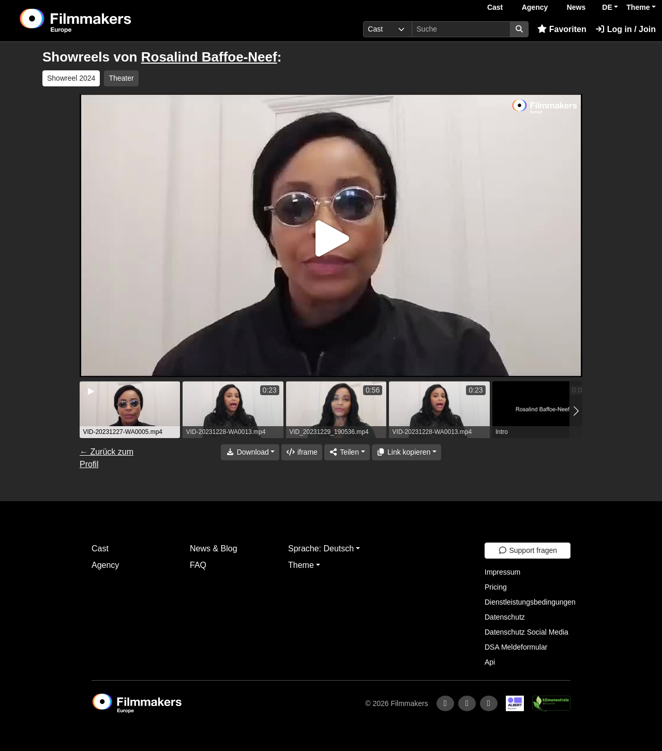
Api (490, 662)
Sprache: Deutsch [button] (321, 548)
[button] (575, 411)
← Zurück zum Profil (106, 458)
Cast (495, 7)
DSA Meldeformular (516, 647)
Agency (535, 7)
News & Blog (213, 548)
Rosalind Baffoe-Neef (209, 57)
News (576, 7)
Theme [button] (638, 7)
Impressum (502, 572)
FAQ (198, 565)
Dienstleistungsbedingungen (530, 602)
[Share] (347, 452)
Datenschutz (505, 617)
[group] (130, 409)
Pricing (496, 587)
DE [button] (607, 7)
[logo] (101, 20)
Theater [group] (121, 78)
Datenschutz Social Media (526, 632)
